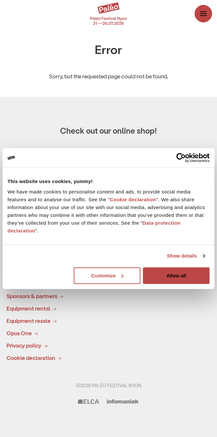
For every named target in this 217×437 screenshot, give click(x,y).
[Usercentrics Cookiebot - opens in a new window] (181, 158)
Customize (107, 275)
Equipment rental (32, 308)
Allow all (176, 275)
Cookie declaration (133, 199)
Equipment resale (32, 321)
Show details (182, 255)
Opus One (23, 333)
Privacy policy (28, 346)
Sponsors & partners (36, 296)
